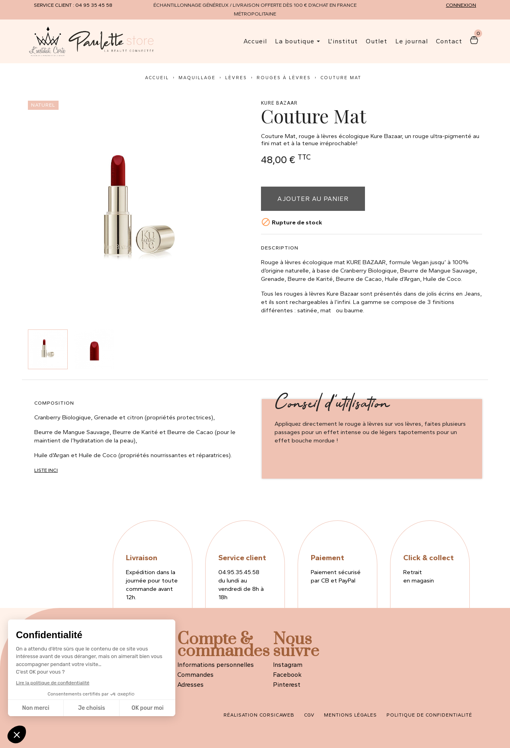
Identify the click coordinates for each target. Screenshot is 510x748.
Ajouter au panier (313, 199)
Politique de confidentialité (429, 715)
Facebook (287, 674)
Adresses (190, 684)
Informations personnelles (215, 664)
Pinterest (286, 684)
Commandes (195, 674)
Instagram (287, 664)
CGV (309, 715)
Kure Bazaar (279, 103)
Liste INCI (46, 470)
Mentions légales (350, 715)
